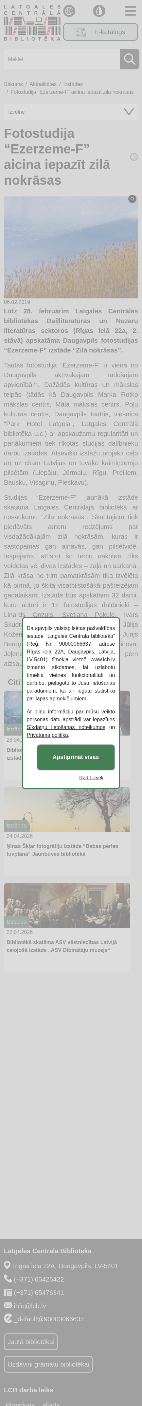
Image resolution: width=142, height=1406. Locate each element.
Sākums (13, 84)
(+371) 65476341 (39, 1292)
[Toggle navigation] (130, 11)
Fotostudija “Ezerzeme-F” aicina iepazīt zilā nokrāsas (71, 92)
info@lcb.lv (30, 1306)
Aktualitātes (43, 84)
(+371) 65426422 (39, 1279)
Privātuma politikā (47, 735)
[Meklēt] (69, 59)
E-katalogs (100, 32)
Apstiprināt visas (76, 757)
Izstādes (73, 84)
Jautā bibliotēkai (31, 1341)
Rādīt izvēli (91, 777)
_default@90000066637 (49, 1319)
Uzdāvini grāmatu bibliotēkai (48, 1364)
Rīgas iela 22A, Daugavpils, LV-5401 (65, 1266)
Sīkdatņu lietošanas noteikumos (66, 727)
